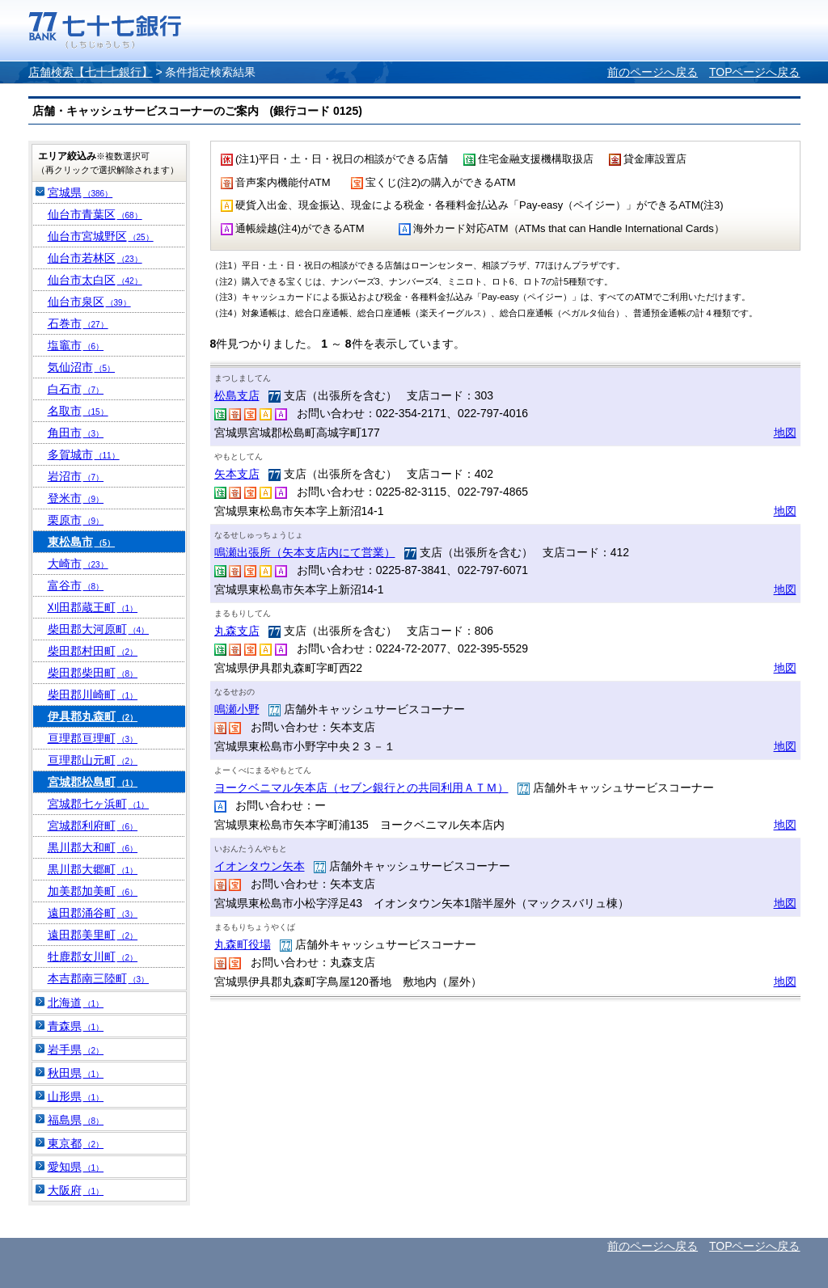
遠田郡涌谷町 (93, 912)
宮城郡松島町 (93, 781)
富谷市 (76, 585)
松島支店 (237, 395)
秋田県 (76, 1072)
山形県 (76, 1096)
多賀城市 (84, 454)
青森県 (76, 1026)
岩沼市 (76, 476)
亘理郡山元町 (93, 760)
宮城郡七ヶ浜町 (99, 803)
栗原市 (76, 519)
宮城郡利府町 (93, 825)
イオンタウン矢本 (259, 865)
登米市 (76, 498)
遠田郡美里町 (93, 934)
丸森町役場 (242, 944)
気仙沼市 (82, 367)
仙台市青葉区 (95, 214)
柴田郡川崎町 (93, 694)
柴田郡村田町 (93, 650)
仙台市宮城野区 (101, 236)
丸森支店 (237, 630)
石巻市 (78, 323)
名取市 (78, 410)
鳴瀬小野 (237, 709)
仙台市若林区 (95, 257)
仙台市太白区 (95, 279)
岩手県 (76, 1049)
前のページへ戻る (652, 71)
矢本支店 (237, 473)
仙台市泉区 (89, 301)
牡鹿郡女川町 (93, 956)
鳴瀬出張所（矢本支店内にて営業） (304, 552)
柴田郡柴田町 (93, 672)
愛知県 (76, 1166)
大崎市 (78, 563)
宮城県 (80, 192)
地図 (785, 432)
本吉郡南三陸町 (99, 978)
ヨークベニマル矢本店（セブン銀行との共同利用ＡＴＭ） (361, 787)
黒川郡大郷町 (93, 869)
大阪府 (76, 1190)
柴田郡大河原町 (99, 629)
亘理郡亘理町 (93, 738)
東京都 (76, 1143)
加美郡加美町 (93, 891)
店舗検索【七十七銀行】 (90, 71)
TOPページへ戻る (755, 71)
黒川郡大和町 (93, 847)
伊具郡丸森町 (93, 716)
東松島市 (82, 541)
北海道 (76, 1002)
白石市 (76, 388)
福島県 (76, 1119)
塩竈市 (76, 345)
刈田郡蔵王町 (93, 607)
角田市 (76, 432)
